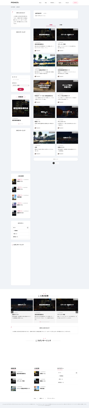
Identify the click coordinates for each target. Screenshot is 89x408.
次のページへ (55, 159)
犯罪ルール (20, 181)
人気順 (60, 24)
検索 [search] (20, 89)
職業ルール (20, 189)
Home (40, 2)
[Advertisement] (20, 53)
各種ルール (42, 398)
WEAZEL (52, 2)
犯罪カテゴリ (20, 212)
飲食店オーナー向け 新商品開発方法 (44, 95)
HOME (13, 7)
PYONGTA (15, 3)
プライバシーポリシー (51, 398)
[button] (12, 112)
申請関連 (16, 230)
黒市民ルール (20, 179)
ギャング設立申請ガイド (64, 95)
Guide (60, 2)
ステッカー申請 (61, 44)
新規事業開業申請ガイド (64, 70)
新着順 (51, 24)
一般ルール (19, 187)
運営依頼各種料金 (16, 120)
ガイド (28, 100)
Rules (46, 2)
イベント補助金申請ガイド (41, 70)
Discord (67, 2)
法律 (36, 147)
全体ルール (20, 205)
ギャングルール (61, 121)
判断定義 (19, 197)
